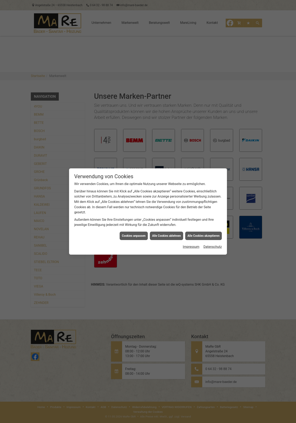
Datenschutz (213, 244)
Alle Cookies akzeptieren (203, 233)
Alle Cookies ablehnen (166, 233)
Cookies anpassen (134, 233)
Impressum (191, 244)
